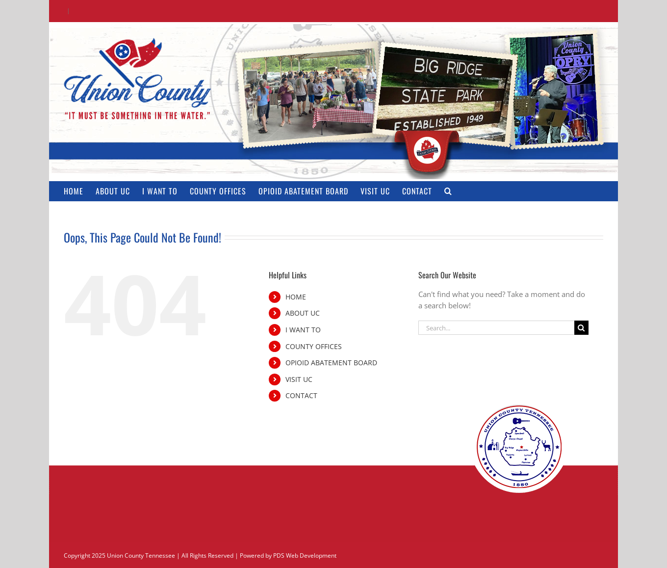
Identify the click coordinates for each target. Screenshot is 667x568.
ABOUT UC (302, 313)
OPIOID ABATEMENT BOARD (331, 362)
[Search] (581, 328)
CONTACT (301, 395)
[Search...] (496, 328)
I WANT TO (303, 329)
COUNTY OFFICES (313, 346)
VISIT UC (298, 379)
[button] (448, 191)
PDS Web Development (304, 555)
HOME (295, 296)
